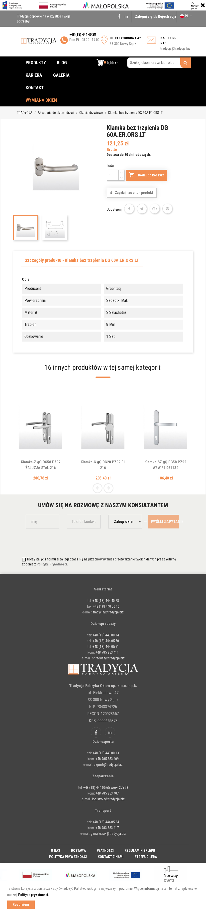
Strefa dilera (145, 857)
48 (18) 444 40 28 (83, 34)
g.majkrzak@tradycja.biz (108, 833)
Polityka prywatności (68, 857)
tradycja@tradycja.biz (175, 48)
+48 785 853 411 (107, 652)
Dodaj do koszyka (146, 175)
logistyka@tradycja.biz (108, 799)
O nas (55, 851)
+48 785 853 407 (107, 793)
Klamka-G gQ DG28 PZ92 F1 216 (103, 462)
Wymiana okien (41, 100)
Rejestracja (167, 16)
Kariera (34, 75)
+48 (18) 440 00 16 (106, 606)
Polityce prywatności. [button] (33, 895)
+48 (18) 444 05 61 (106, 646)
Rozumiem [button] (21, 905)
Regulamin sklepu (140, 851)
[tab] (82, 262)
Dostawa (78, 851)
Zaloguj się (144, 16)
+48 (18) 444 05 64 (106, 822)
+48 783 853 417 (107, 828)
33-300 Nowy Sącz (125, 41)
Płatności (105, 851)
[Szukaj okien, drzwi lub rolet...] (159, 62)
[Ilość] (113, 175)
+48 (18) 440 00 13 (106, 753)
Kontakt (35, 87)
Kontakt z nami (110, 857)
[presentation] (55, 542)
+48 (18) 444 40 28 (105, 600)
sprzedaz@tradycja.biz (108, 658)
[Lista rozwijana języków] (186, 15)
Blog (62, 62)
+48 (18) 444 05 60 (106, 641)
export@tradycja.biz (108, 764)
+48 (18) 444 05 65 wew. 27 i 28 (105, 787)
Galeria (61, 75)
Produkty (36, 62)
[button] (106, 63)
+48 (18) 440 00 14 (106, 635)
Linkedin (126, 16)
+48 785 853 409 (107, 759)
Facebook (119, 16)
